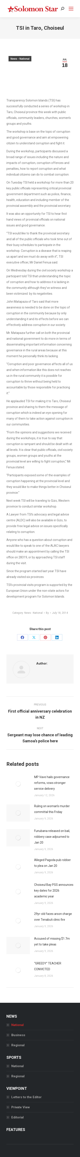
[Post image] (18, 784)
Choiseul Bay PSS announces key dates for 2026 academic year (53, 890)
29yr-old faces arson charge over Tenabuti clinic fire (53, 916)
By (47, 612)
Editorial (17, 1117)
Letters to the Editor (26, 1097)
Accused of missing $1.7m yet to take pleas (52, 941)
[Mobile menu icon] (71, 8)
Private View (20, 1107)
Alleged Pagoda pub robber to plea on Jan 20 (52, 862)
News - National (19, 58)
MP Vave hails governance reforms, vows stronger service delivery (52, 782)
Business (18, 1035)
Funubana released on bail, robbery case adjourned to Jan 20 (52, 836)
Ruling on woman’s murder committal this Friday (52, 809)
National (17, 1025)
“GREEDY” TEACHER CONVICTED (47, 966)
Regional (18, 1045)
